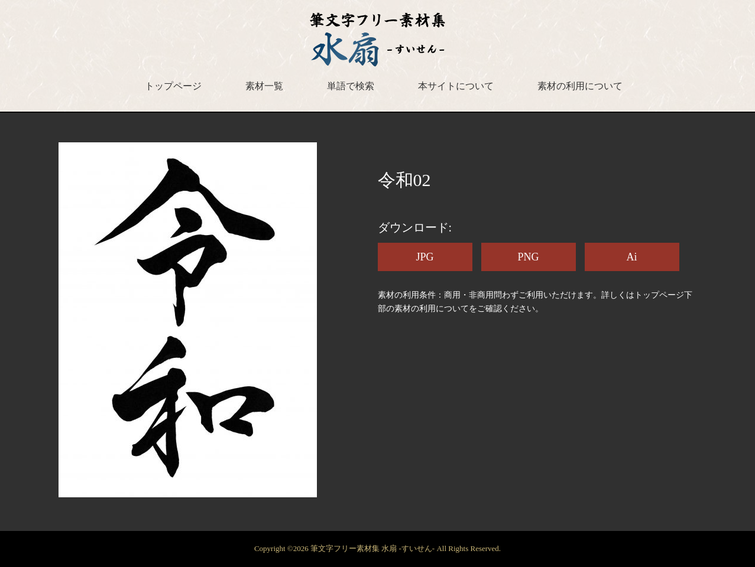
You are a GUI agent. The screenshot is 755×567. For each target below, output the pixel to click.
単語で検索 (350, 86)
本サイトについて (456, 86)
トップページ (173, 86)
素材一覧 (264, 86)
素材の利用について (580, 86)
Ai (632, 257)
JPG (424, 257)
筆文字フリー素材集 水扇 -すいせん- (373, 548)
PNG (528, 257)
